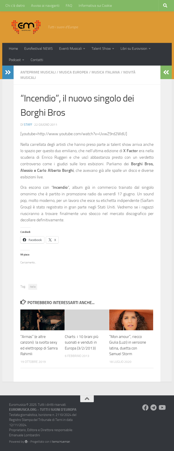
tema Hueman (61, 441)
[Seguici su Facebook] (145, 407)
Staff (28, 125)
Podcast (15, 60)
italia (33, 286)
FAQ (69, 5)
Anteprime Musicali (38, 72)
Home (13, 48)
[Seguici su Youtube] (162, 407)
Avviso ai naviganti (45, 5)
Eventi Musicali (70, 48)
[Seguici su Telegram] (153, 407)
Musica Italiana (106, 72)
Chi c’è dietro (15, 5)
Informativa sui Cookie (95, 5)
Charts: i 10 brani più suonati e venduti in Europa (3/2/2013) (81, 342)
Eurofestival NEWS (38, 48)
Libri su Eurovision (134, 48)
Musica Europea (73, 72)
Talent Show (101, 48)
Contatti (37, 60)
